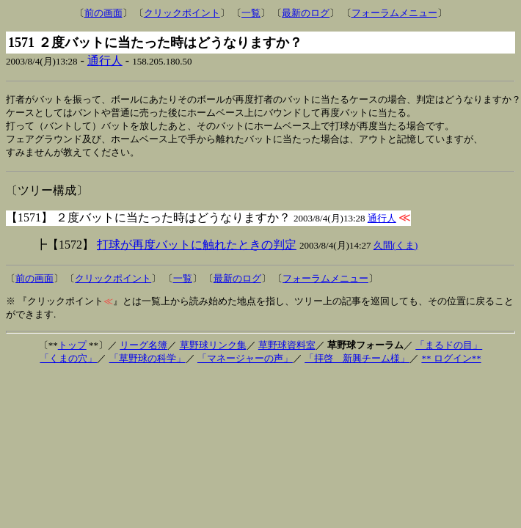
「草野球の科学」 (147, 361)
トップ (72, 348)
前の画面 (103, 12)
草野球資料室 (287, 348)
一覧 (250, 12)
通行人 (105, 60)
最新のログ (305, 12)
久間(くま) (396, 248)
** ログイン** (451, 361)
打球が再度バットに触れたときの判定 (196, 248)
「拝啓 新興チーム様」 (357, 361)
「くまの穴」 (68, 361)
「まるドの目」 (448, 348)
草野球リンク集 (213, 348)
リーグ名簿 (143, 348)
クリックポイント (182, 12)
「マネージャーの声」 (245, 361)
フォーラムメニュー (394, 12)
